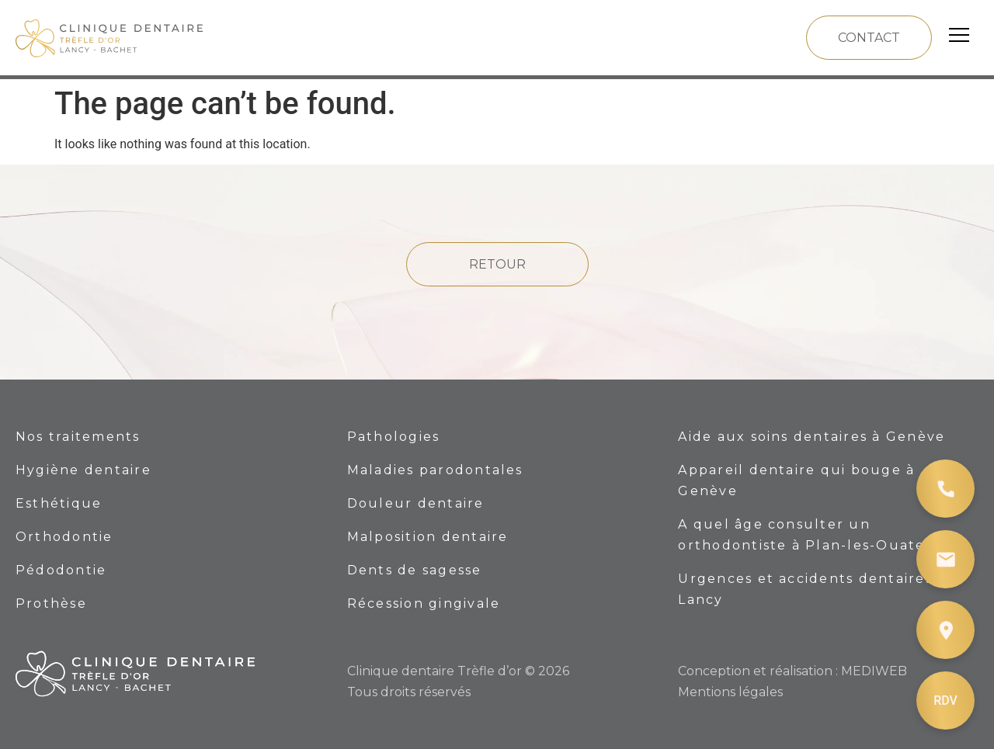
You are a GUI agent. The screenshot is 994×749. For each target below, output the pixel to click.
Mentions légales (730, 692)
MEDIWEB (874, 671)
